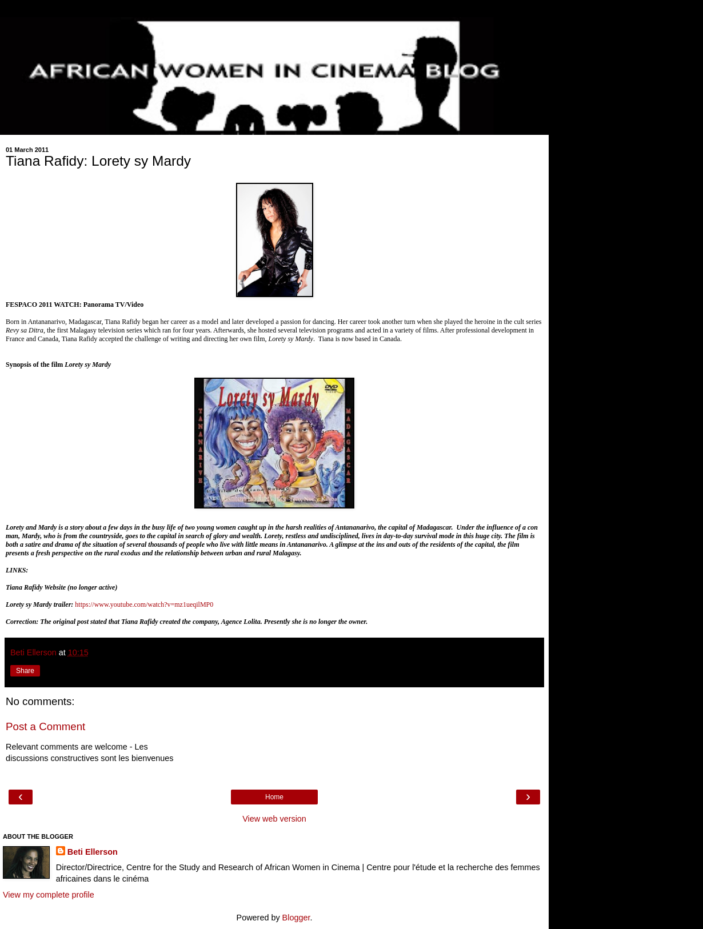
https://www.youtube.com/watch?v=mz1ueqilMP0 (144, 604)
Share (25, 671)
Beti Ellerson (92, 851)
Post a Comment (45, 726)
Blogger (296, 917)
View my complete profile (48, 894)
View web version (274, 818)
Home (274, 797)
